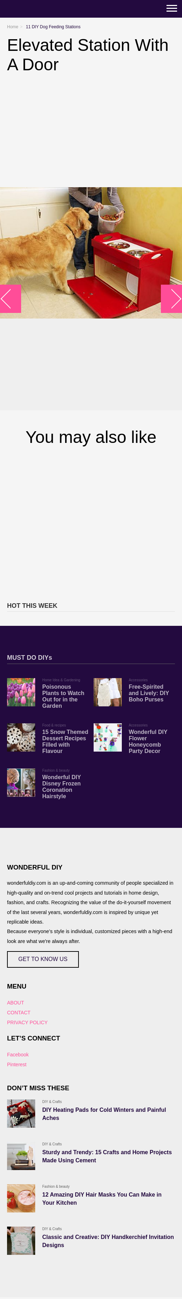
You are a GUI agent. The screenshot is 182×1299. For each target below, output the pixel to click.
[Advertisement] (91, 522)
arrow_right (172, 299)
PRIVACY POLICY (27, 1022)
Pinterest (16, 1064)
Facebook (18, 1054)
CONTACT (19, 1012)
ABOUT (15, 1003)
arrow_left (11, 299)
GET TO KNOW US (43, 959)
